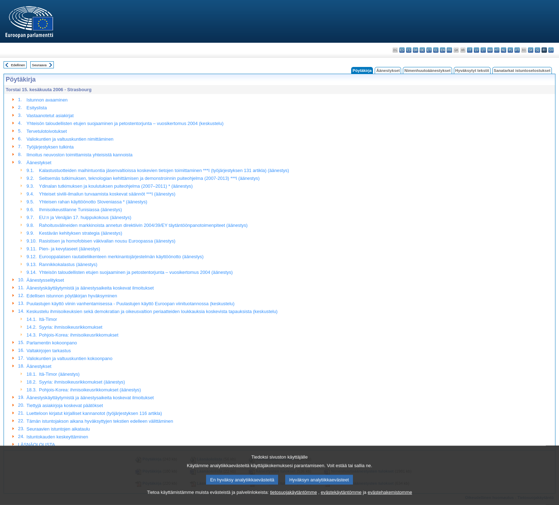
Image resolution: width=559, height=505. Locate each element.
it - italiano (469, 50)
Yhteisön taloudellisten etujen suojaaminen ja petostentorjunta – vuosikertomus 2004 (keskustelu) (125, 123)
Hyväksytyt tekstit (472, 70)
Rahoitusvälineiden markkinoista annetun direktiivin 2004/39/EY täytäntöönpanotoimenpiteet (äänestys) (143, 225)
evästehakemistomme (390, 498)
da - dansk (415, 50)
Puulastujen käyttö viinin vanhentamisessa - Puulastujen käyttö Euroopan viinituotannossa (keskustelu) (130, 303)
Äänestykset (388, 70)
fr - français (449, 50)
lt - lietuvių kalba (483, 50)
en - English (442, 50)
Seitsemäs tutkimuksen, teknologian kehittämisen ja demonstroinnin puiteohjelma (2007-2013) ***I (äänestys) (149, 178)
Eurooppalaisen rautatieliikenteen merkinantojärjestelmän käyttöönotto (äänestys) (121, 256)
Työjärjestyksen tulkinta (49, 147)
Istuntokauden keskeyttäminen (57, 436)
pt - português (517, 50)
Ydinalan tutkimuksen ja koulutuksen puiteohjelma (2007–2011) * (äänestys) (116, 186)
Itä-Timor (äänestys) (59, 374)
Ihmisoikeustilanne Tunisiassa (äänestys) (80, 209)
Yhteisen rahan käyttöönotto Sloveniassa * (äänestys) (93, 201)
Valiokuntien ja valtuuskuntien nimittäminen (69, 139)
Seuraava (39, 65)
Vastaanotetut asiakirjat (49, 115)
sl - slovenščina (537, 50)
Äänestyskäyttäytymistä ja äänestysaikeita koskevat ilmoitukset (90, 288)
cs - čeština (408, 50)
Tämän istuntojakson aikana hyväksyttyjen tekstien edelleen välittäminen (99, 421)
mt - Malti (496, 50)
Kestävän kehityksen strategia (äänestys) (80, 233)
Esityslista (36, 107)
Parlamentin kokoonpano (51, 342)
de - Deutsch (422, 50)
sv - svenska (551, 50)
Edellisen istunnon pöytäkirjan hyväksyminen (71, 295)
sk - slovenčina (530, 50)
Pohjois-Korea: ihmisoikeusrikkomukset (78, 335)
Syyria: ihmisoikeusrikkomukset (70, 327)
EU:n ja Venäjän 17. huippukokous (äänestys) (85, 217)
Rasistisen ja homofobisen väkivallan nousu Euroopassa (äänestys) (107, 241)
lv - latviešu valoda (476, 50)
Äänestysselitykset (45, 280)
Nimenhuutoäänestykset (427, 70)
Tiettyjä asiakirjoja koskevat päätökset (64, 405)
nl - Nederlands (503, 50)
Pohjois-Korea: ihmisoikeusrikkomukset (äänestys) (90, 389)
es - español (402, 50)
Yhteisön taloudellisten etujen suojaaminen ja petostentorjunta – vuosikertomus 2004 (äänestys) (136, 272)
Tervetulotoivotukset (46, 131)
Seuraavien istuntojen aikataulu (58, 429)
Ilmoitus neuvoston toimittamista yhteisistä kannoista (79, 154)
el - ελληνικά (436, 50)
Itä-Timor (48, 319)
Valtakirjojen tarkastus (48, 350)
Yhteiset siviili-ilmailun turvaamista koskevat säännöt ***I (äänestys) (107, 194)
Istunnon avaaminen (46, 100)
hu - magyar (490, 50)
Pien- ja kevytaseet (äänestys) (69, 248)
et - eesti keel (429, 50)
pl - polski (510, 50)
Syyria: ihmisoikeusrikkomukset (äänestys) (82, 382)
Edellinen (18, 65)
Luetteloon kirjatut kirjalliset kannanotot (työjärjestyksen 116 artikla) (94, 413)
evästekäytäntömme (341, 498)
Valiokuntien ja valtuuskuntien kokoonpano (69, 358)
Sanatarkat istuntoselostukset (522, 70)
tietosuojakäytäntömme (293, 498)
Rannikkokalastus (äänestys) (68, 264)
